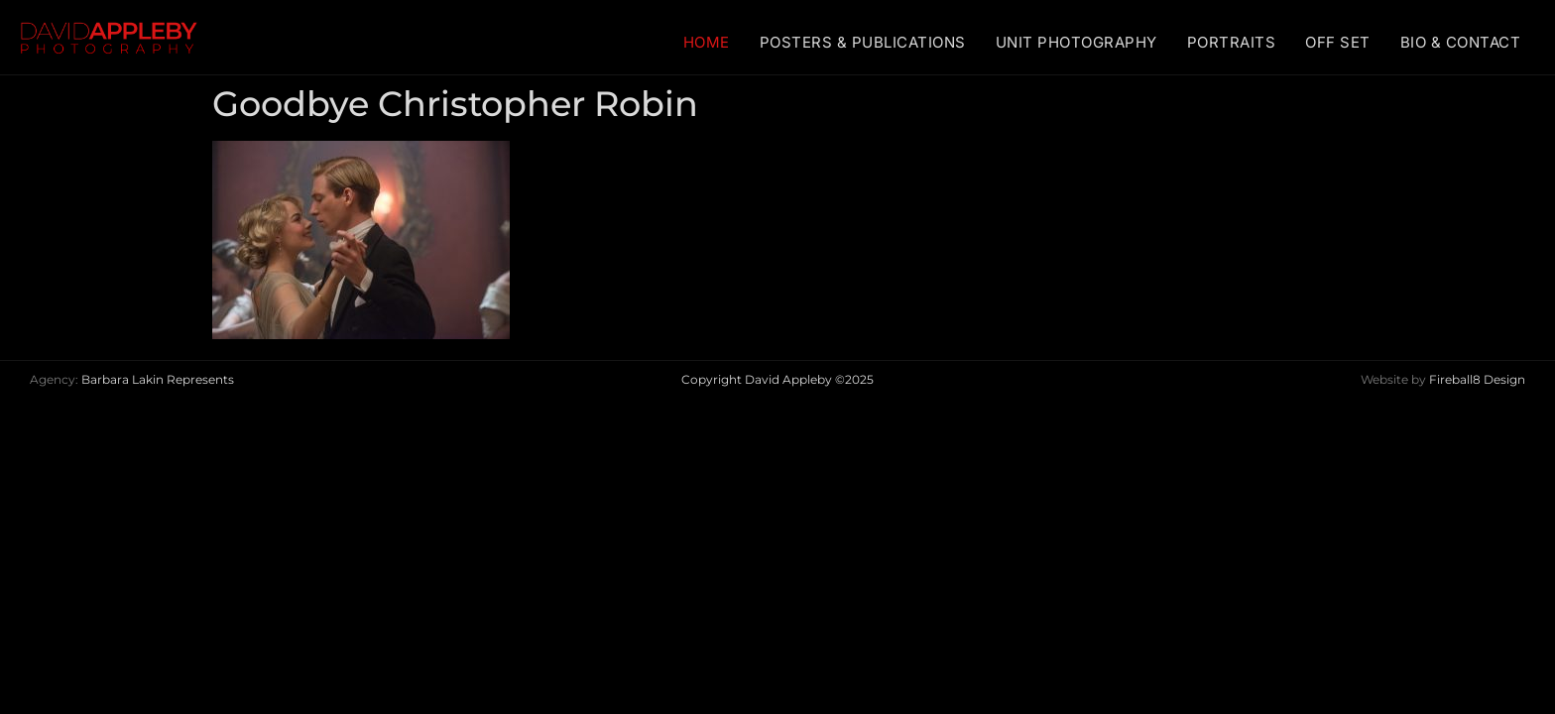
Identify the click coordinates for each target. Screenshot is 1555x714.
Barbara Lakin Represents (157, 379)
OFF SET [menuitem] (1338, 42)
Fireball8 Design (1477, 379)
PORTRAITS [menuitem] (1231, 42)
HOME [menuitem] (706, 42)
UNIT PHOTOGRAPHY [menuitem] (1076, 42)
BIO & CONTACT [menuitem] (1460, 42)
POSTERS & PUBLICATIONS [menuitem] (863, 42)
